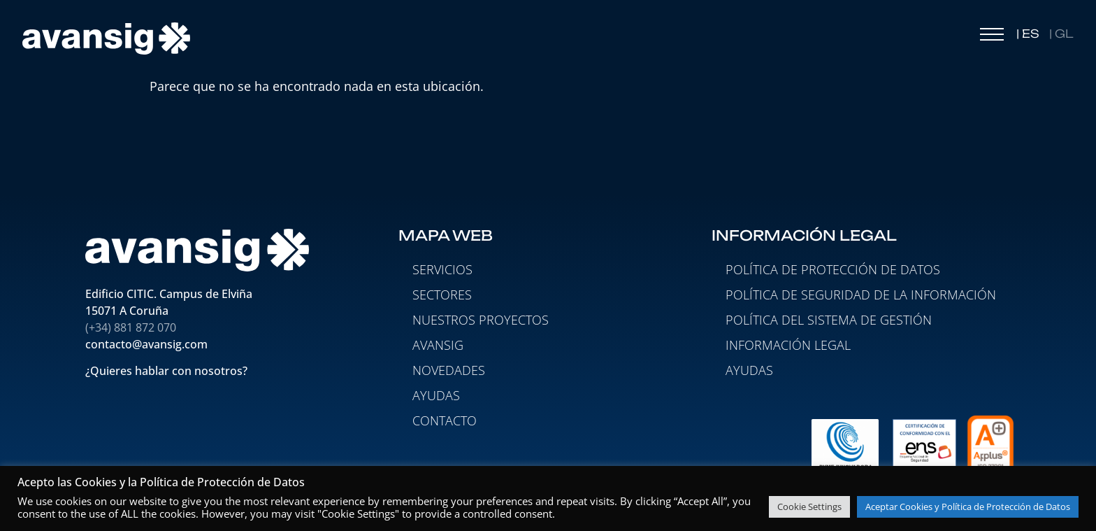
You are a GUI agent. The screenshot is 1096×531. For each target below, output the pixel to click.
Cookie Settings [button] (809, 506)
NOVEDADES (448, 370)
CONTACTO (444, 420)
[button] (992, 38)
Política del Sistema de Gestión (829, 319)
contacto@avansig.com (146, 344)
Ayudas (749, 370)
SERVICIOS (442, 269)
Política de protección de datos (833, 269)
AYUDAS (436, 395)
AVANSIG (437, 345)
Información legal (788, 345)
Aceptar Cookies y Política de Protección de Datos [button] (967, 506)
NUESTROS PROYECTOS (480, 319)
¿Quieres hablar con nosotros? (167, 371)
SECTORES (442, 294)
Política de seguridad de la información (861, 294)
